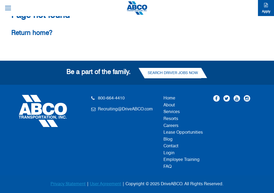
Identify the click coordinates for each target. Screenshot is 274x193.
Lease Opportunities (183, 132)
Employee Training (181, 159)
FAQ (167, 166)
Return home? (31, 33)
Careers (170, 125)
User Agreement (105, 184)
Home (169, 98)
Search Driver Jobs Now (173, 73)
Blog (168, 139)
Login (168, 153)
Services (171, 112)
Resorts (170, 119)
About (169, 105)
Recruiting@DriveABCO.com (125, 109)
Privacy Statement (68, 184)
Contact (170, 146)
